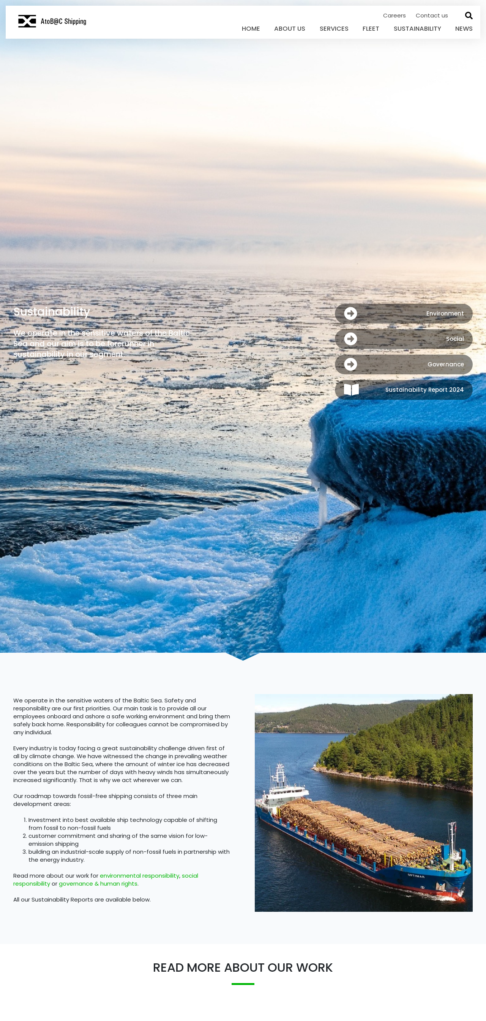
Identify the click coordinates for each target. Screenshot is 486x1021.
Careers (395, 15)
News (464, 28)
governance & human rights (98, 883)
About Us (289, 28)
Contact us (432, 15)
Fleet (371, 28)
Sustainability (417, 28)
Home (251, 28)
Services (334, 28)
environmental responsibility (139, 876)
